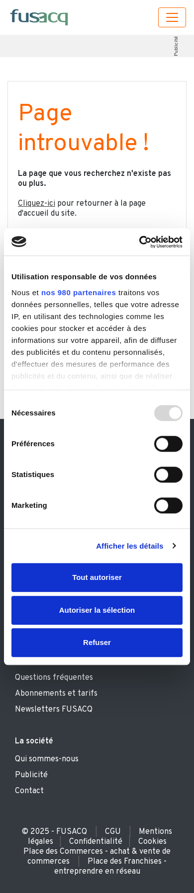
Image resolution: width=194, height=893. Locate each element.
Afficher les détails (129, 546)
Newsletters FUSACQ (54, 710)
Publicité (176, 46)
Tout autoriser (97, 577)
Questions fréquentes (54, 678)
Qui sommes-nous (47, 759)
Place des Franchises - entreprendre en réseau (110, 867)
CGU (113, 832)
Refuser (97, 642)
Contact (29, 791)
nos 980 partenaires (78, 292)
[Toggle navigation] (172, 17)
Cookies (152, 842)
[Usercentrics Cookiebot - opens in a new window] (140, 242)
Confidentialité (95, 842)
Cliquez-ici (36, 204)
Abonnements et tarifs (56, 694)
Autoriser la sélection (97, 610)
